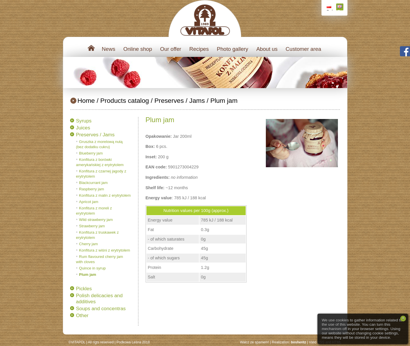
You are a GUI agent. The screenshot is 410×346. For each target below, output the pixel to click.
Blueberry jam (91, 153)
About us (267, 49)
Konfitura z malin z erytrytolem (105, 195)
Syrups (84, 121)
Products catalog (124, 100)
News (108, 49)
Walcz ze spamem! (254, 342)
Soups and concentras (101, 308)
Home (86, 100)
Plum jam (223, 100)
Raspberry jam (91, 189)
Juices (83, 128)
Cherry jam (88, 244)
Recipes (199, 49)
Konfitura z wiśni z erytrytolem (104, 250)
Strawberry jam (92, 226)
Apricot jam (88, 202)
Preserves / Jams (179, 100)
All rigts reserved (101, 342)
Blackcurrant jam (93, 183)
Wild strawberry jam (96, 219)
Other (82, 315)
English (340, 7)
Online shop (137, 49)
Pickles (84, 288)
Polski (330, 7)
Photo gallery (232, 49)
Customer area (303, 49)
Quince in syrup (92, 268)
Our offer (170, 49)
